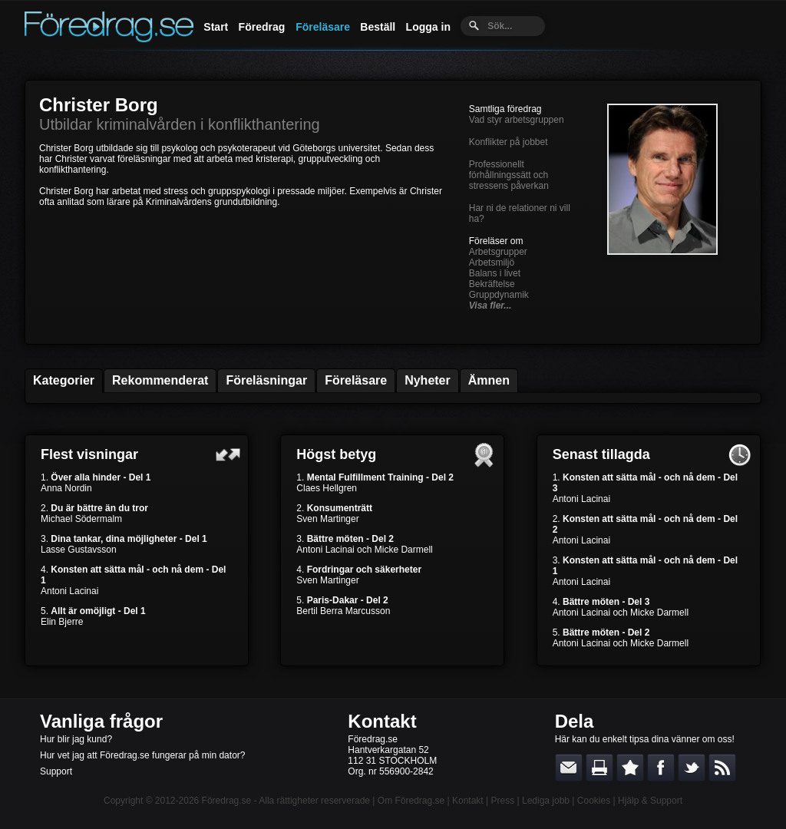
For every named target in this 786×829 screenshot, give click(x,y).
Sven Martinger (327, 519)
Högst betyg (336, 454)
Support (56, 771)
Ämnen (489, 380)
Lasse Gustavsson (79, 549)
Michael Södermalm (81, 519)
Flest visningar (89, 454)
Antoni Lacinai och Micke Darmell (364, 549)
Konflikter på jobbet (508, 142)
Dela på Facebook (661, 767)
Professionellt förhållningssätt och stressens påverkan (509, 175)
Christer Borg (98, 104)
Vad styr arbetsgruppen (516, 119)
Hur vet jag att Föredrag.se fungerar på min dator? (142, 755)
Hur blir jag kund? (76, 739)
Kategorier (63, 380)
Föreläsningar (266, 380)
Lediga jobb (546, 800)
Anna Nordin (66, 488)
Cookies (593, 800)
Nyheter (428, 380)
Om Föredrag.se (411, 800)
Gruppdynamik (499, 294)
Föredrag (262, 27)
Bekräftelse (492, 284)
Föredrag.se (227, 800)
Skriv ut (599, 767)
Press (502, 800)
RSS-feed (722, 767)
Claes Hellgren (326, 488)
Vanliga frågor (101, 721)
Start (215, 27)
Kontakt (382, 721)
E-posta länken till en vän (569, 767)
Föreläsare (323, 27)
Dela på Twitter (691, 767)
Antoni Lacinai (69, 591)
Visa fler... (490, 305)
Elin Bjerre (62, 621)
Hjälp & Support (650, 800)
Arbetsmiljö (491, 262)
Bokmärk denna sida (630, 767)
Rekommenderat (160, 380)
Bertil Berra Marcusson (343, 611)
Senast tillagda (601, 454)
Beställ (377, 27)
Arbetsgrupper (498, 251)
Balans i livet (494, 273)
